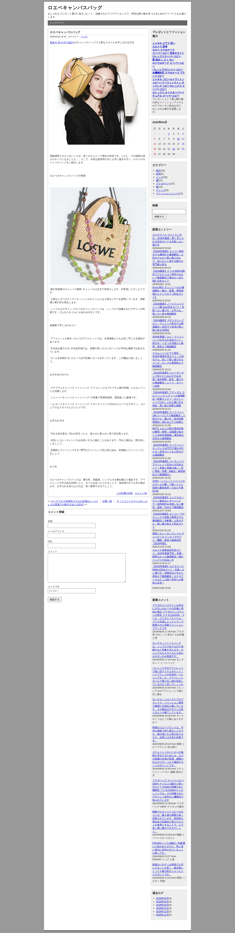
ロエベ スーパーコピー (62, 42)
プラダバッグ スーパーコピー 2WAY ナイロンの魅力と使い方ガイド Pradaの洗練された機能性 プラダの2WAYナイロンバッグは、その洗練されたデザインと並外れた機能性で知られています (168, 790)
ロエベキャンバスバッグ (75, 7)
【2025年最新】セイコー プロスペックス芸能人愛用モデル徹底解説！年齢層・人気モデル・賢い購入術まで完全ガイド (168, 520)
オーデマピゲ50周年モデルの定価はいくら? (74, 501)
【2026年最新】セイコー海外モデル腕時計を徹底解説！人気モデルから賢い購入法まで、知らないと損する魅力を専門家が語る (168, 258)
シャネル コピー (161, 79)
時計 (158, 170)
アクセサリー (163, 183)
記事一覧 (107, 501)
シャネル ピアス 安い (163, 43)
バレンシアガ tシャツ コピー (167, 69)
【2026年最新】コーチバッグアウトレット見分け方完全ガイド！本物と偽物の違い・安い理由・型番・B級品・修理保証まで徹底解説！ (168, 468)
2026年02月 (162, 904)
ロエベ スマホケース (163, 49)
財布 (158, 173)
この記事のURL (124, 493)
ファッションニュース (168, 193)
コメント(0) (141, 493)
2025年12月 (162, 911)
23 (173, 149)
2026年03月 (162, 901)
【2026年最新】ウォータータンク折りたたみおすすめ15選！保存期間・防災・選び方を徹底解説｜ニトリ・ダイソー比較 (168, 379)
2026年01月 (162, 908)
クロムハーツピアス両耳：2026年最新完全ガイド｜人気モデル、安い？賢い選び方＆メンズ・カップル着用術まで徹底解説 (168, 360)
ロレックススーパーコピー (166, 56)
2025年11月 (162, 914)
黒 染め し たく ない (163, 59)
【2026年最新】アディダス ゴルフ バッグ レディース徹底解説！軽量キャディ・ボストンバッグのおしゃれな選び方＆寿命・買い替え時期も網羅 (168, 399)
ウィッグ (161, 190)
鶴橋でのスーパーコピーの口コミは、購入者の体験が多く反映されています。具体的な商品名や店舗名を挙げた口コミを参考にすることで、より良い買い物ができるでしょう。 (167, 821)
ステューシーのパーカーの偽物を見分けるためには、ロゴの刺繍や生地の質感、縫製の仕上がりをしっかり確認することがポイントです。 (167, 759)
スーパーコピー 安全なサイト (168, 53)
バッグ (84, 37)
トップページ (57, 22)
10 (178, 138)
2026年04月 (162, 898)
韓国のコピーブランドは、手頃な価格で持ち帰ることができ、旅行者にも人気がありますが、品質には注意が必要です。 (167, 734)
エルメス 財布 (159, 46)
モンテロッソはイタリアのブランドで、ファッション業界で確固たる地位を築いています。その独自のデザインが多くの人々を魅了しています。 (167, 706)
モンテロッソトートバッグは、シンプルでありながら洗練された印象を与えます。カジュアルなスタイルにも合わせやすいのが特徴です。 (167, 650)
